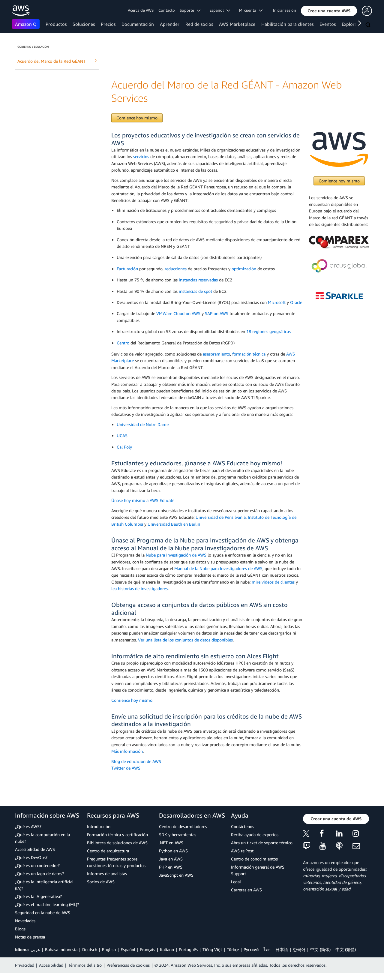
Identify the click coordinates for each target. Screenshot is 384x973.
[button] (329, 11)
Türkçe (233, 949)
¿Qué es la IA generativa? (38, 896)
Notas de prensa (30, 936)
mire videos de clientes (273, 581)
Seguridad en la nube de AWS (42, 912)
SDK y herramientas (177, 834)
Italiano (167, 949)
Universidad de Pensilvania (221, 517)
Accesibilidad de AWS (35, 849)
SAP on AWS (216, 313)
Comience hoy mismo (137, 117)
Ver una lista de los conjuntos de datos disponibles (185, 639)
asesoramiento (216, 353)
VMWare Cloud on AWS (178, 313)
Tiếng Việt (212, 949)
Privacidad (24, 965)
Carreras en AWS (246, 889)
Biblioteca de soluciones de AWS (117, 842)
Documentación (138, 24)
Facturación (127, 268)
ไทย (267, 949)
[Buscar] (368, 25)
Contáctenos (242, 826)
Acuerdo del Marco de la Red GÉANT (57, 61)
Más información (127, 751)
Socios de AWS (101, 881)
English (109, 949)
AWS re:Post (242, 850)
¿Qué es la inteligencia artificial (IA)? (44, 885)
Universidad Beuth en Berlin (174, 524)
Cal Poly (124, 446)
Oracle (296, 302)
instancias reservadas (198, 279)
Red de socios (199, 24)
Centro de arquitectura (108, 850)
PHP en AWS (170, 866)
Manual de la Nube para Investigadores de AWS (218, 568)
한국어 (299, 949)
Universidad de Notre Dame (143, 424)
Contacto (166, 10)
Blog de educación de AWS (136, 761)
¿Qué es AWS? (28, 826)
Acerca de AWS (141, 10)
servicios (141, 156)
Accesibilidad (51, 965)
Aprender (169, 24)
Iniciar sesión (284, 10)
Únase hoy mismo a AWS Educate (142, 500)
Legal (236, 881)
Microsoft (277, 302)
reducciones (176, 268)
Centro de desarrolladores (183, 826)
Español (128, 949)
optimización (244, 268)
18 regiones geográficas (268, 331)
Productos (56, 24)
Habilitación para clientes (287, 24)
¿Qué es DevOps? (31, 857)
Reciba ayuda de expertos (254, 834)
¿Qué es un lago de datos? (39, 873)
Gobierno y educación (33, 46)
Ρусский (251, 949)
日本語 (281, 949)
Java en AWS (171, 858)
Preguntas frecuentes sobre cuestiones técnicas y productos (116, 862)
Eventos (328, 24)
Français (147, 949)
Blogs (20, 928)
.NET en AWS (171, 842)
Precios (108, 24)
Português (188, 949)
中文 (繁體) (345, 949)
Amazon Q (26, 24)
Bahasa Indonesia (61, 949)
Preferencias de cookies (128, 965)
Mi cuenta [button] (250, 10)
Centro (123, 342)
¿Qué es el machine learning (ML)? (47, 904)
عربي (35, 949)
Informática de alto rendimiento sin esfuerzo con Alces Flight (195, 656)
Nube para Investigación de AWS (176, 554)
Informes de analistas (107, 873)
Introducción (98, 826)
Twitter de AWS (125, 767)
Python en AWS (173, 850)
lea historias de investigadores (139, 588)
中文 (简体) (320, 949)
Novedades (25, 920)
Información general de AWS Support (257, 870)
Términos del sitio (85, 965)
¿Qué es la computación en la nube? (42, 838)
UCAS (122, 435)
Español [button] (219, 10)
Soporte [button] (190, 10)
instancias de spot (195, 291)
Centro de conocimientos (254, 858)
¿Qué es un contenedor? (37, 865)
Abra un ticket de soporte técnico (261, 842)
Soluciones (84, 24)
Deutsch (89, 949)
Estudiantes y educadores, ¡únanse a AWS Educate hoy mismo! (196, 463)
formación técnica (249, 353)
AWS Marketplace (237, 24)
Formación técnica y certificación (117, 834)
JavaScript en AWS (176, 875)
